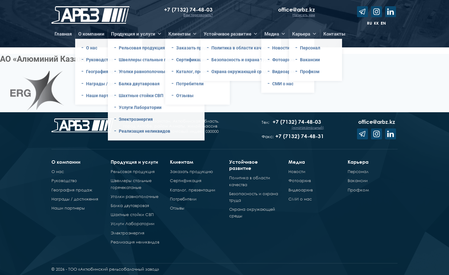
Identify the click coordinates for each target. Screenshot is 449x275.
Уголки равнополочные (134, 196)
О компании (65, 162)
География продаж (71, 189)
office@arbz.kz (296, 9)
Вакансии (358, 180)
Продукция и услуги (134, 162)
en (383, 23)
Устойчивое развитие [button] (231, 34)
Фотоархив (299, 180)
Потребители (183, 198)
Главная (63, 34)
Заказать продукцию (191, 171)
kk (376, 23)
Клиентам (181, 162)
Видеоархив (300, 189)
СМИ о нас (300, 198)
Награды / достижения (74, 198)
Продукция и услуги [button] (136, 34)
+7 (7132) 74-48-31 (299, 136)
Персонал (358, 171)
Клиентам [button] (182, 34)
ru (369, 23)
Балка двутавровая (130, 205)
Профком (358, 189)
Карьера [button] (304, 34)
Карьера (358, 162)
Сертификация (185, 180)
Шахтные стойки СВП (132, 214)
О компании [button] (91, 34)
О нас (57, 171)
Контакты (334, 34)
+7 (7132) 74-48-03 (188, 9)
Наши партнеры (68, 207)
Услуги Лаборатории (132, 223)
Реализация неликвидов (135, 241)
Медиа (296, 162)
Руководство (64, 180)
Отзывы (177, 207)
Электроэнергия (127, 232)
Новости (296, 171)
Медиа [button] (275, 34)
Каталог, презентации (192, 189)
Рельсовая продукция (133, 171)
